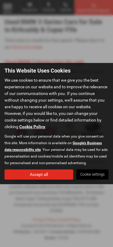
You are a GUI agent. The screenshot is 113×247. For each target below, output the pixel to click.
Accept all (39, 174)
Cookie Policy (32, 126)
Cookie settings (92, 174)
